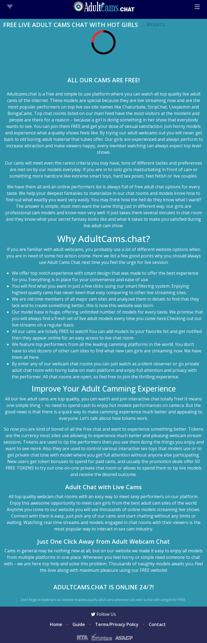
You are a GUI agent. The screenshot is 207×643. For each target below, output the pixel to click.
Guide (79, 624)
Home (56, 624)
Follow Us (103, 614)
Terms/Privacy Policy (117, 624)
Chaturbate (134, 107)
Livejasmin (179, 107)
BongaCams (20, 113)
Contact (157, 624)
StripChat (157, 107)
